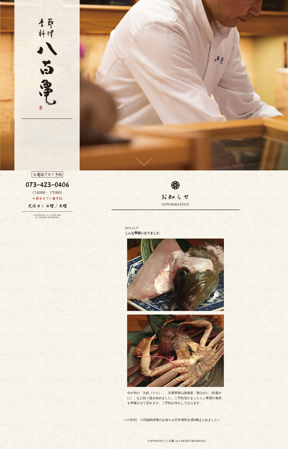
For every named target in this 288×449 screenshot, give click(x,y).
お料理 (46, 171)
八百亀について (54, 174)
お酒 (38, 170)
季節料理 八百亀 (34, 136)
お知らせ (63, 171)
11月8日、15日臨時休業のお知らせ (149, 420)
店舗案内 (29, 171)
